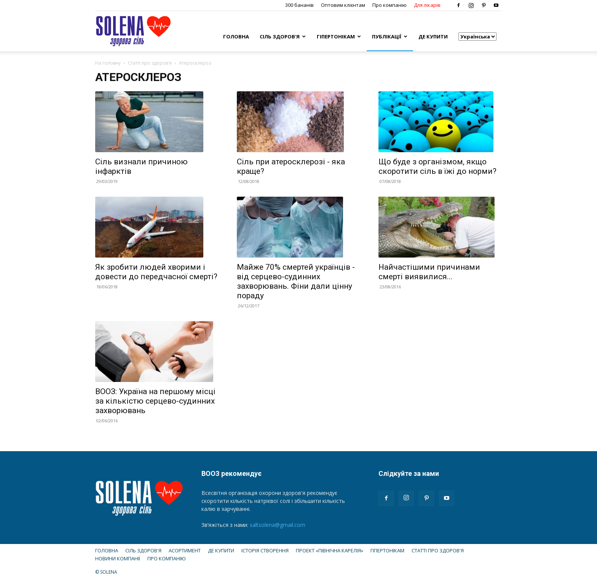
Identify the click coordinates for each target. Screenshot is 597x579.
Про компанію (389, 5)
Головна (236, 36)
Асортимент (185, 550)
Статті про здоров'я (150, 63)
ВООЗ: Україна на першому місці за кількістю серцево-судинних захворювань (155, 401)
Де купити (433, 36)
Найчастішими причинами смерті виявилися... (429, 271)
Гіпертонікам (339, 36)
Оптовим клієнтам (343, 5)
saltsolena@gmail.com (277, 524)
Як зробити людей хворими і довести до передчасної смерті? (156, 271)
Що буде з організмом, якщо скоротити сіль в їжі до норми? (437, 166)
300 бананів (299, 5)
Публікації (389, 36)
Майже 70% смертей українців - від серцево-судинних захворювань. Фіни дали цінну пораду (296, 281)
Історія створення (265, 550)
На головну (108, 63)
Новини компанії (117, 558)
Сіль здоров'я (283, 36)
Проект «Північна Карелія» (329, 550)
